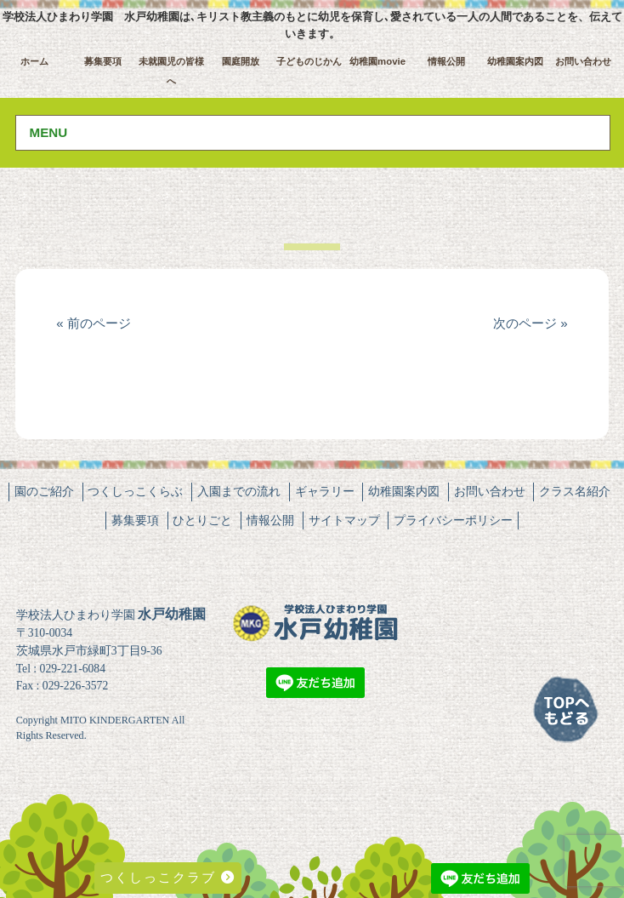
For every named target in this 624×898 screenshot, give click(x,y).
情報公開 (446, 61)
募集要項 (103, 61)
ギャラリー (325, 491)
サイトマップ (344, 520)
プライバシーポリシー (453, 520)
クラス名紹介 (574, 491)
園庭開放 (240, 61)
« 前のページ (93, 323)
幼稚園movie (377, 61)
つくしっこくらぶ (135, 491)
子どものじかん (309, 61)
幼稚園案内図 (515, 61)
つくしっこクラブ (167, 877)
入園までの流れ (239, 491)
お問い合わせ (583, 61)
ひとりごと (202, 520)
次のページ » (530, 323)
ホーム (34, 61)
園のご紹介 (44, 491)
